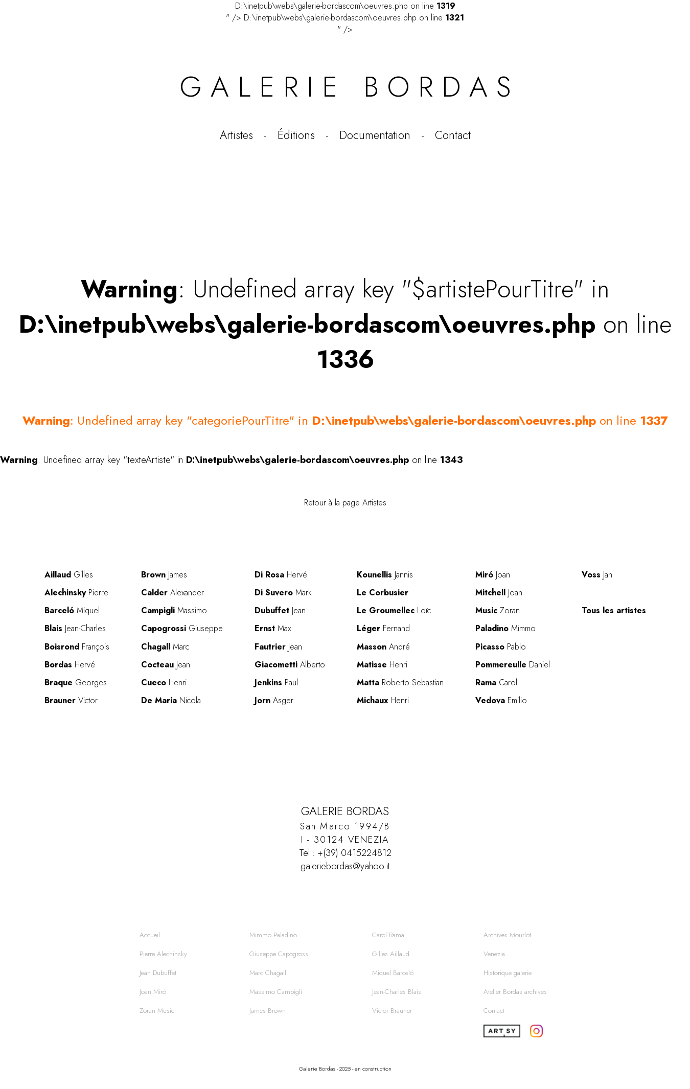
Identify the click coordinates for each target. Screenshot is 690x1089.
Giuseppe (182, 628)
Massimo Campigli (275, 992)
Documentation (374, 135)
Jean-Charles (75, 628)
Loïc (394, 610)
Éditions (296, 135)
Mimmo (505, 628)
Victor (71, 700)
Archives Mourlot (507, 935)
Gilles (68, 575)
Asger (274, 700)
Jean (165, 664)
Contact (453, 135)
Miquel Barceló (392, 973)
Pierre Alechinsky (163, 954)
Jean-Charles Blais (396, 992)
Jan (597, 575)
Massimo (174, 610)
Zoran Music (157, 1010)
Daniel (512, 664)
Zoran (497, 610)
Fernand (383, 628)
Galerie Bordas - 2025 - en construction (345, 1068)
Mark (283, 592)
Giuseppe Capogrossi (279, 954)
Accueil (150, 935)
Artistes (236, 135)
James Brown (267, 1010)
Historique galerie (508, 973)
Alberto (290, 664)
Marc (165, 647)
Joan (492, 575)
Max (273, 628)
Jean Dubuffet (158, 973)
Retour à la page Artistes (345, 502)
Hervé (69, 664)
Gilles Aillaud (390, 954)
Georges (75, 682)
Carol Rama (388, 935)
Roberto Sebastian (400, 682)
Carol (496, 682)
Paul (276, 682)
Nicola (171, 700)
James (164, 575)
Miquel (72, 610)
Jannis (385, 575)
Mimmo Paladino (273, 935)
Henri (164, 682)
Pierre (76, 592)
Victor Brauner (392, 1010)
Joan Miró (153, 992)
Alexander (172, 592)
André (383, 647)
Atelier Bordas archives (515, 992)
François (76, 647)
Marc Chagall (267, 973)
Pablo (500, 647)
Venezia (494, 954)
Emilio (501, 700)
